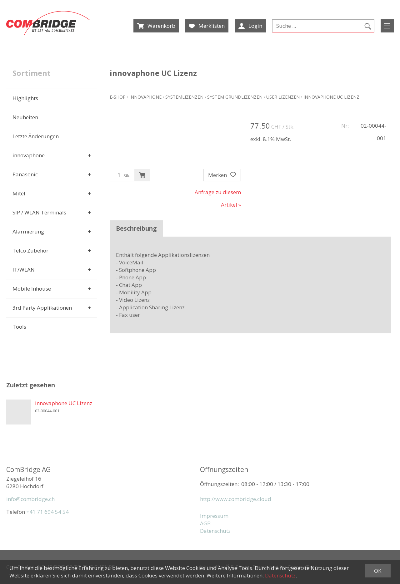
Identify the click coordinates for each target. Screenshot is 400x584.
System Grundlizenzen (234, 97)
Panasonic (25, 174)
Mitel (18, 193)
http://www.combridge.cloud (235, 499)
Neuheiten (25, 117)
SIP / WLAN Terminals (39, 212)
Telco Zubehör (30, 250)
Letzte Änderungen (35, 136)
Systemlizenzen (184, 97)
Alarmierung (28, 231)
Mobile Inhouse (31, 288)
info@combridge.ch (30, 499)
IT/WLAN (23, 269)
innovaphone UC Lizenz (331, 97)
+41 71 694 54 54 (47, 511)
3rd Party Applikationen (42, 307)
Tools (19, 326)
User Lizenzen (283, 97)
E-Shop (118, 97)
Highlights (25, 98)
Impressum (214, 515)
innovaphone (28, 155)
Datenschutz (215, 530)
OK (377, 570)
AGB (205, 523)
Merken (222, 175)
